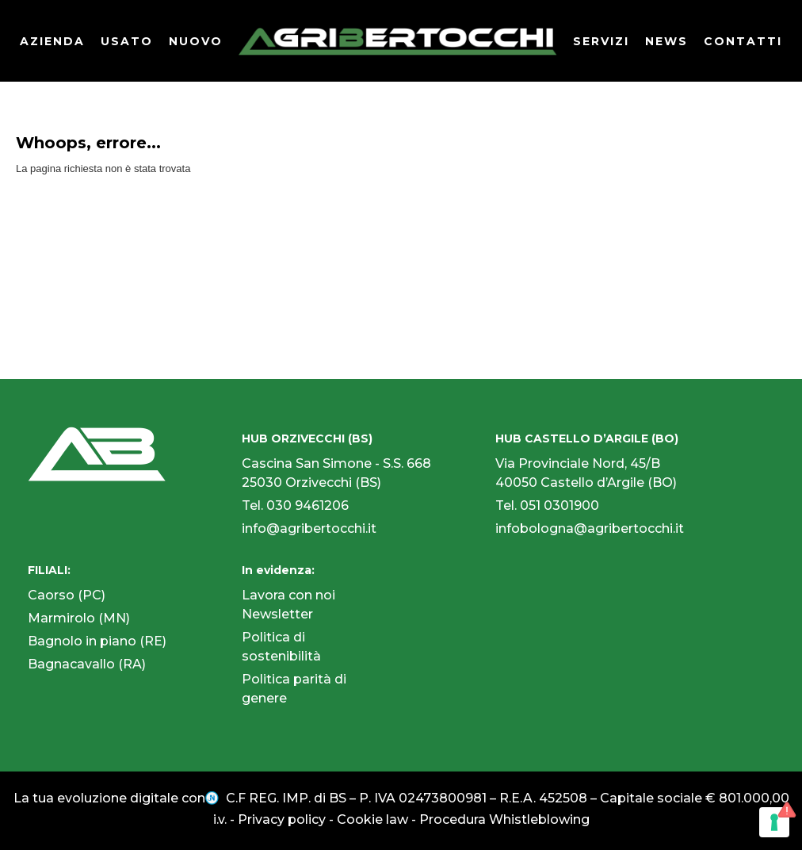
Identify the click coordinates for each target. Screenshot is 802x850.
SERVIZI (601, 41)
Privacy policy (282, 819)
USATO (127, 41)
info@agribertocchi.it (309, 528)
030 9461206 (307, 505)
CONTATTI (743, 41)
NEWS (666, 41)
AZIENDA (52, 41)
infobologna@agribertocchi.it (589, 528)
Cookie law (372, 819)
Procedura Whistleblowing (504, 819)
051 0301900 (559, 505)
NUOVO (196, 41)
